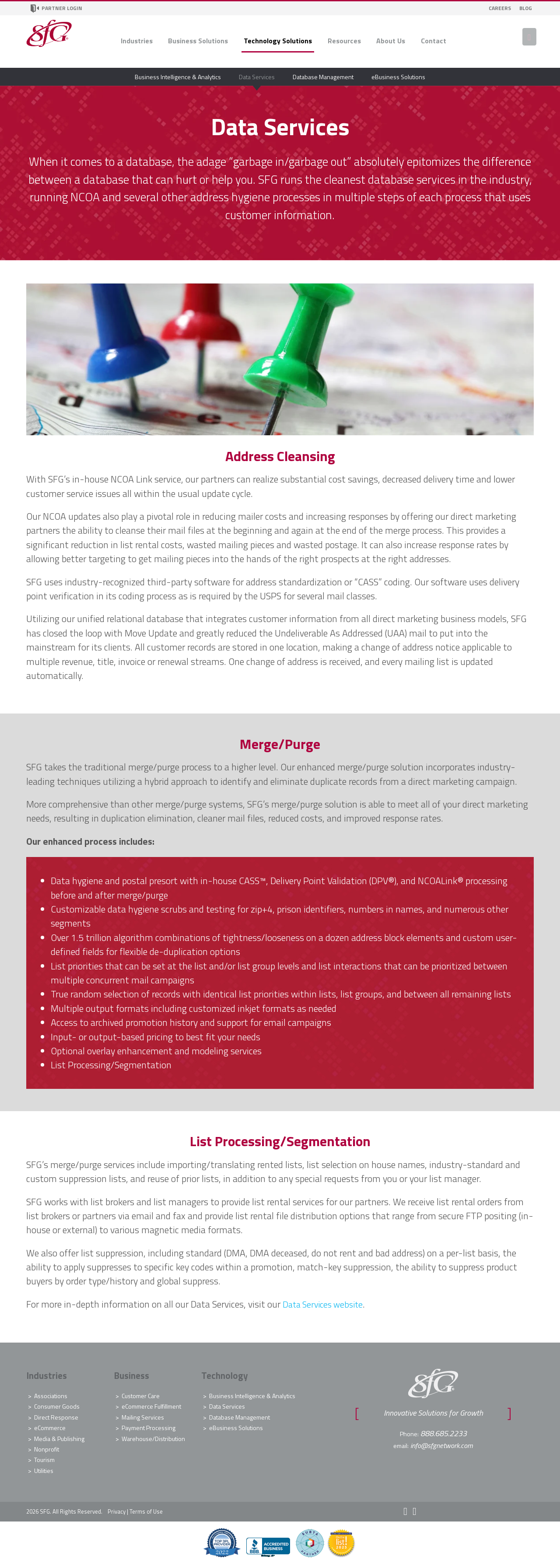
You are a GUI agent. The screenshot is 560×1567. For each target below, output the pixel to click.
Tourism (44, 1459)
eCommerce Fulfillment (151, 1406)
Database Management (323, 76)
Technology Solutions (278, 40)
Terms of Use (146, 1511)
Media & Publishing (59, 1438)
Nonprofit (46, 1449)
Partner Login (56, 8)
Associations (50, 1395)
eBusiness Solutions (398, 76)
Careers (500, 8)
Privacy (117, 1511)
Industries (137, 40)
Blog (525, 8)
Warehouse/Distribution (153, 1438)
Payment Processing (148, 1427)
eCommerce (50, 1427)
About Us (390, 40)
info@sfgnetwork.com (441, 1445)
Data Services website (326, 1304)
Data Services (257, 76)
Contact (433, 40)
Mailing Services (143, 1417)
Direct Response (56, 1417)
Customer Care (141, 1395)
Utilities (43, 1470)
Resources (344, 40)
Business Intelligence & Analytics (178, 76)
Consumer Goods (57, 1406)
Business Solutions (198, 40)
